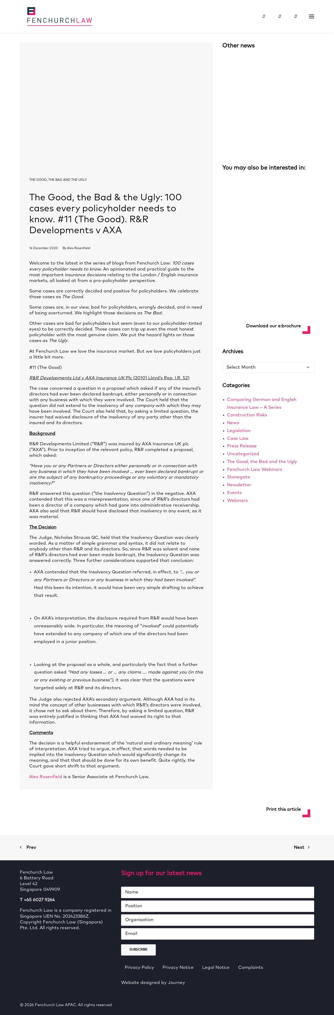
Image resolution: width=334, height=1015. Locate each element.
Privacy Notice (178, 967)
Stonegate (238, 477)
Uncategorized (243, 454)
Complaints (250, 967)
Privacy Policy (139, 967)
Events (234, 493)
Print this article (283, 809)
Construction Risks (247, 415)
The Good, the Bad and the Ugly (58, 180)
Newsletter (239, 485)
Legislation (238, 431)
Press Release (242, 446)
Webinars (237, 501)
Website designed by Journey (153, 983)
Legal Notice (216, 967)
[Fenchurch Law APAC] (52, 16)
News (233, 423)
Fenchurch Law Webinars (254, 469)
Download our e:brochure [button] (273, 326)
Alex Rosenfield (78, 248)
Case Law (238, 438)
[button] (312, 16)
